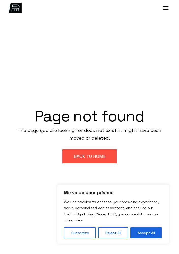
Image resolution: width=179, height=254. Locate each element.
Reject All (113, 233)
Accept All (146, 233)
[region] (113, 214)
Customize (80, 233)
